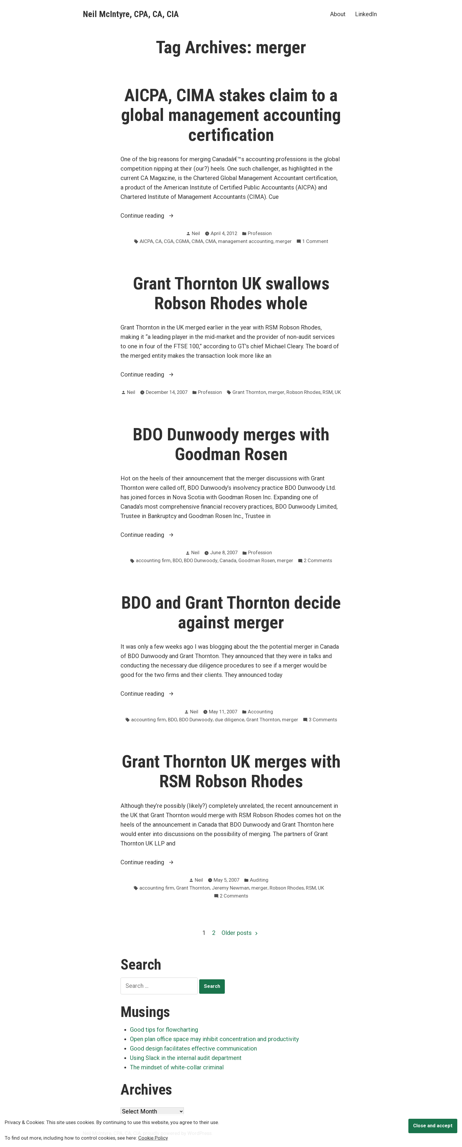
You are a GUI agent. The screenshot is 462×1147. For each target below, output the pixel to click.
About (338, 14)
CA (158, 241)
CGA (169, 241)
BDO (177, 560)
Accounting (260, 712)
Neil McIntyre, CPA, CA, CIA (131, 14)
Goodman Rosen (256, 560)
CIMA (197, 241)
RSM (328, 392)
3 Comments (323, 720)
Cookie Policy (153, 1138)
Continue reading (160, 215)
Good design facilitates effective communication (193, 1048)
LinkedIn (366, 14)
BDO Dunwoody (200, 560)
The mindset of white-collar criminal (177, 1067)
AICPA (146, 241)
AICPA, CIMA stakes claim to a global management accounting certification (231, 115)
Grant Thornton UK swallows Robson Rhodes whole (231, 293)
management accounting (245, 241)
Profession (260, 233)
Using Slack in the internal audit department (186, 1057)
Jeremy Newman (230, 888)
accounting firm (153, 560)
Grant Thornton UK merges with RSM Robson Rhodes (231, 771)
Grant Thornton (249, 392)
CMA (210, 241)
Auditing (259, 880)
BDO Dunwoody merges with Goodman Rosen (231, 444)
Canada (228, 560)
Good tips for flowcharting (164, 1029)
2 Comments (318, 561)
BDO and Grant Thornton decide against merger (231, 612)
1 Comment (315, 242)
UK (338, 392)
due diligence (229, 720)
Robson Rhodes (303, 392)
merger (283, 241)
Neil (196, 233)
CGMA (182, 241)
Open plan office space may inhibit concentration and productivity (214, 1039)
